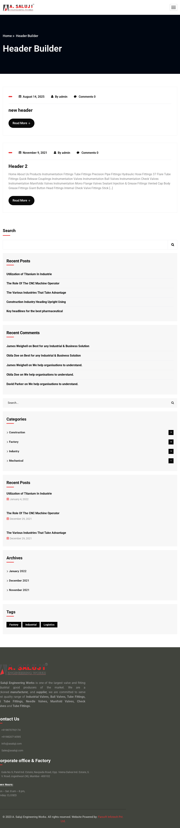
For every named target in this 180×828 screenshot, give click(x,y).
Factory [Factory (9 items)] (13, 624)
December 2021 (19, 580)
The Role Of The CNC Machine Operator (32, 283)
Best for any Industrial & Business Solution (61, 346)
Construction (91, 432)
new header (21, 110)
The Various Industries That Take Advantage (36, 292)
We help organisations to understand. (57, 365)
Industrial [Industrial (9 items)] (31, 624)
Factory (91, 441)
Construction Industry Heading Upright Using (36, 302)
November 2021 (19, 590)
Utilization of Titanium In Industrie (29, 274)
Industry (91, 451)
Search (9, 230)
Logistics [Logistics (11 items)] (49, 624)
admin (63, 96)
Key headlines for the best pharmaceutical (34, 311)
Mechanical (91, 460)
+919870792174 (11, 729)
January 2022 (17, 571)
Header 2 (18, 166)
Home (7, 36)
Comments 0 (85, 97)
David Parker (15, 384)
